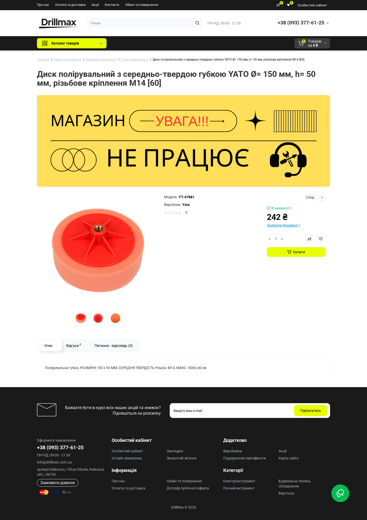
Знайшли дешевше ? (283, 225)
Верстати (286, 493)
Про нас (43, 5)
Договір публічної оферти (188, 488)
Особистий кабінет (312, 5)
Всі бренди (124, 43)
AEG (197, 43)
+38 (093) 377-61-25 (301, 23)
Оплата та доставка (70, 5)
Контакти (112, 5)
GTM (144, 43)
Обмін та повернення (141, 5)
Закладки (175, 451)
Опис (48, 346)
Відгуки (73, 345)
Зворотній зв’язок (182, 458)
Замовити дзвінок (57, 482)
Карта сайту (289, 458)
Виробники (232, 451)
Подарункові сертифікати (244, 458)
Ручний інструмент (239, 488)
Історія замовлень (127, 458)
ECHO (181, 43)
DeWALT (162, 43)
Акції (95, 5)
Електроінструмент (239, 481)
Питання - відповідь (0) (114, 346)
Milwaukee (216, 43)
